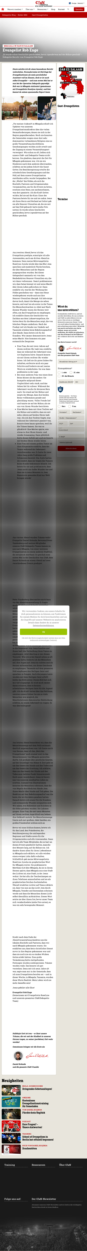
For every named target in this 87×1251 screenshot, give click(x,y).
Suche (68, 10)
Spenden (79, 9)
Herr (63, 404)
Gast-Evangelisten (40, 15)
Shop (53, 9)
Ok (43, 632)
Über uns (29, 9)
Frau (74, 404)
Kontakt (61, 9)
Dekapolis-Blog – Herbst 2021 (14, 15)
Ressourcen (42, 9)
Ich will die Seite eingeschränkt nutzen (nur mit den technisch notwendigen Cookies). (43, 639)
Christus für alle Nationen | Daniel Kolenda (2, 9)
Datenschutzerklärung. (43, 625)
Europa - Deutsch (76, 3)
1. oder (64, 370)
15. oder (77, 370)
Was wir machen (14, 9)
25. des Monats (68, 374)
